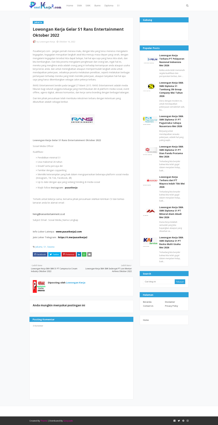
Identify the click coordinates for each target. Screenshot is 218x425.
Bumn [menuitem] (97, 5)
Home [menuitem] (69, 5)
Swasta (50, 246)
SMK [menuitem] (88, 5)
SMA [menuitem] (79, 5)
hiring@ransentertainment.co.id (49, 214)
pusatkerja (71, 187)
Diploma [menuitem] (108, 5)
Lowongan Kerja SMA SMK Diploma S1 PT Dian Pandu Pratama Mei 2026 (171, 151)
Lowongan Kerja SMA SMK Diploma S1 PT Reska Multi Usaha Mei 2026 (171, 242)
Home (146, 320)
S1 (45, 246)
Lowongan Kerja (47, 41)
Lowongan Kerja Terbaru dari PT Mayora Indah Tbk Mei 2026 (172, 181)
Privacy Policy (171, 305)
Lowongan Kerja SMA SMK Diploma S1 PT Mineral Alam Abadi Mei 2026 (171, 212)
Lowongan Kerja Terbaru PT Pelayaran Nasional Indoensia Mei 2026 (171, 60)
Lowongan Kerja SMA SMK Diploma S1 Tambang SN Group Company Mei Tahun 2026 (171, 89)
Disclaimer (170, 301)
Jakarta (38, 246)
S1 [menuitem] (118, 5)
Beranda (147, 301)
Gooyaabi (68, 420)
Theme (44, 420)
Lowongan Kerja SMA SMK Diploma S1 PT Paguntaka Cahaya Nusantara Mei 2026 (171, 121)
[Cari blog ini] (159, 281)
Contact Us (148, 305)
